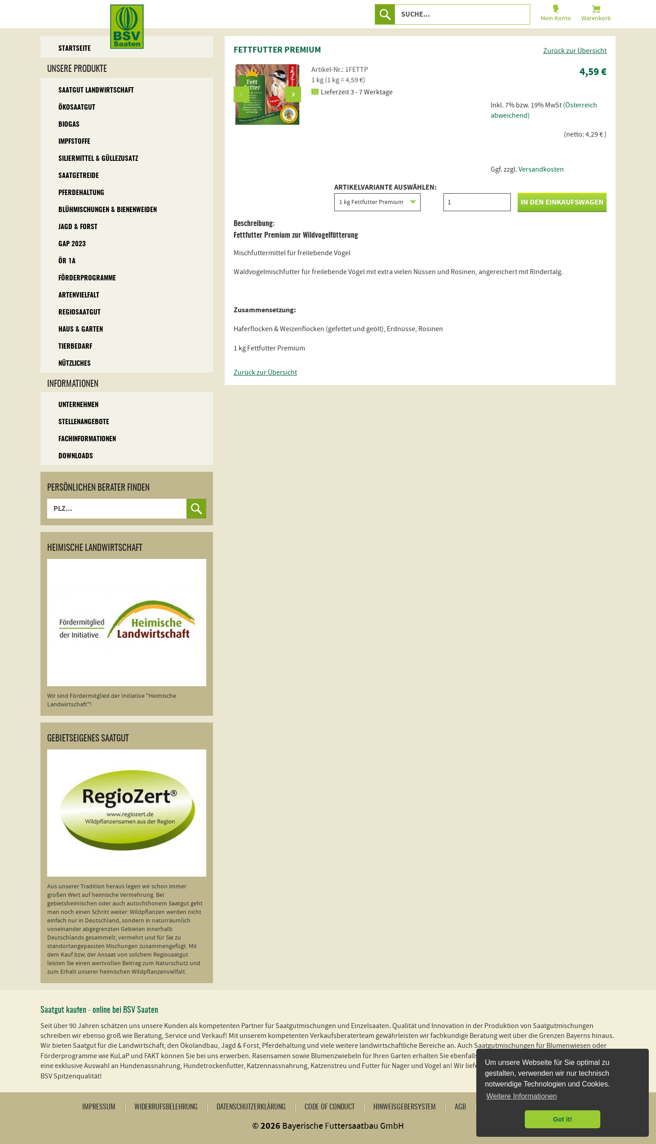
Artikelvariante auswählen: (385, 197)
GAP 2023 (72, 244)
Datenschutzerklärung (251, 1107)
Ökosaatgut (76, 107)
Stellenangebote (83, 422)
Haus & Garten (80, 329)
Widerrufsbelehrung (166, 1107)
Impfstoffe (74, 141)
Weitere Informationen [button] (521, 1096)
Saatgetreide (78, 176)
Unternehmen (78, 405)
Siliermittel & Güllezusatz (98, 158)
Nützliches (74, 363)
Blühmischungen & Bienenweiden (107, 210)
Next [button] (293, 94)
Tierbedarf (75, 346)
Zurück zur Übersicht (575, 50)
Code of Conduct (330, 1107)
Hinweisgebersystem (404, 1107)
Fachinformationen (87, 439)
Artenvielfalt (78, 295)
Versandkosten (541, 169)
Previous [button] (241, 94)
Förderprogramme (87, 278)
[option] (267, 94)
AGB (460, 1107)
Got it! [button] (562, 1119)
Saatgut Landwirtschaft (96, 90)
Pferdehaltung (81, 193)
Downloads (75, 456)
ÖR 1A (66, 261)
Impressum (98, 1107)
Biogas (69, 124)
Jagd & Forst (78, 227)
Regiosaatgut (79, 312)
